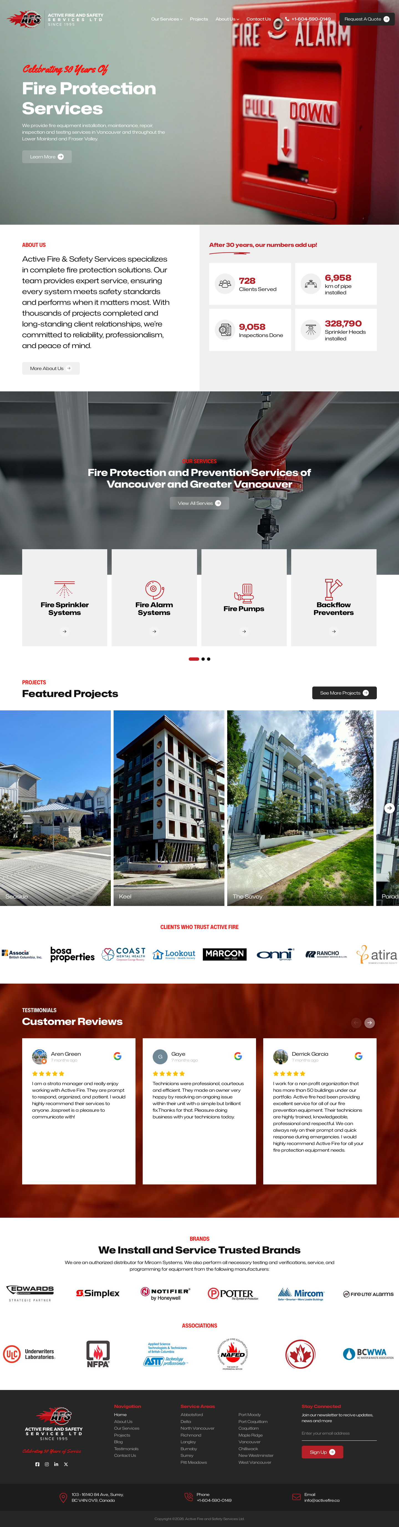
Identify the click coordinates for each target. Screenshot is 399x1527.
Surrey (187, 1455)
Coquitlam (249, 1428)
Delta (186, 1421)
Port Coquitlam (253, 1421)
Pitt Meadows (194, 1462)
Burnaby (189, 1448)
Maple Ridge (251, 1435)
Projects (199, 19)
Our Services (165, 19)
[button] (194, 659)
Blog (118, 1441)
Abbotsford (192, 1414)
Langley (188, 1441)
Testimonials (126, 1448)
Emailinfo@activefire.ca (322, 1497)
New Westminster (256, 1455)
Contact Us (125, 1455)
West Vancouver (255, 1462)
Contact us (259, 19)
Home (120, 1414)
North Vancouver (197, 1428)
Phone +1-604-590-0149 (214, 1497)
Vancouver (249, 1441)
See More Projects (340, 693)
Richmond (191, 1435)
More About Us (46, 368)
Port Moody (250, 1414)
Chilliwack (248, 1448)
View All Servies (195, 503)
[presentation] (9, 808)
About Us (226, 19)
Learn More (42, 157)
